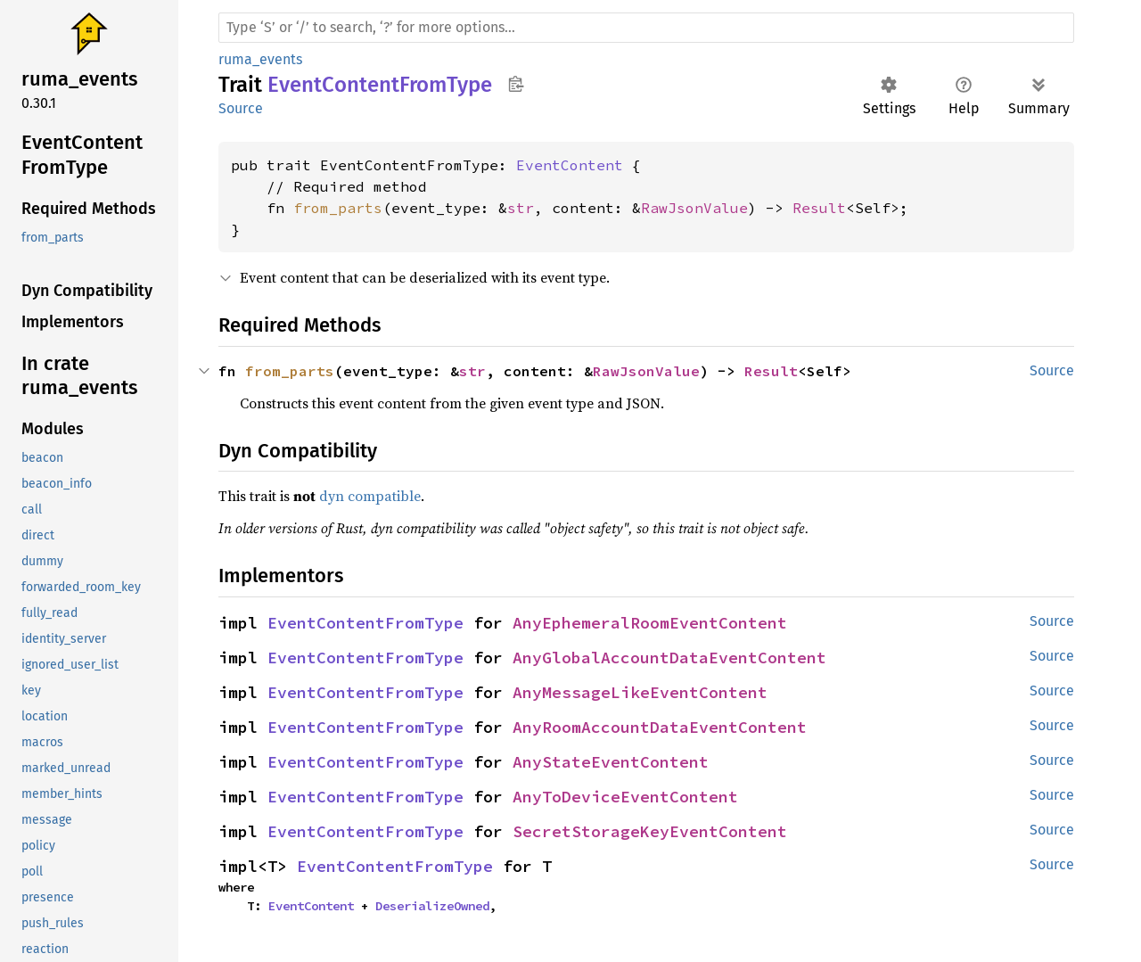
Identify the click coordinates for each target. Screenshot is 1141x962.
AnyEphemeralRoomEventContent (650, 623)
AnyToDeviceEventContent (625, 796)
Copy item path (515, 84)
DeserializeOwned (432, 906)
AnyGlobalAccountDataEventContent (669, 657)
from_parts (337, 208)
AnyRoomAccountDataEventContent (660, 727)
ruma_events (260, 59)
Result (819, 208)
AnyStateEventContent (611, 762)
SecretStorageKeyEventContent (650, 831)
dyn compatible (370, 496)
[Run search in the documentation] (646, 27)
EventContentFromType (365, 623)
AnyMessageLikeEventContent (640, 692)
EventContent (569, 165)
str (520, 208)
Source (240, 108)
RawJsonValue (694, 208)
